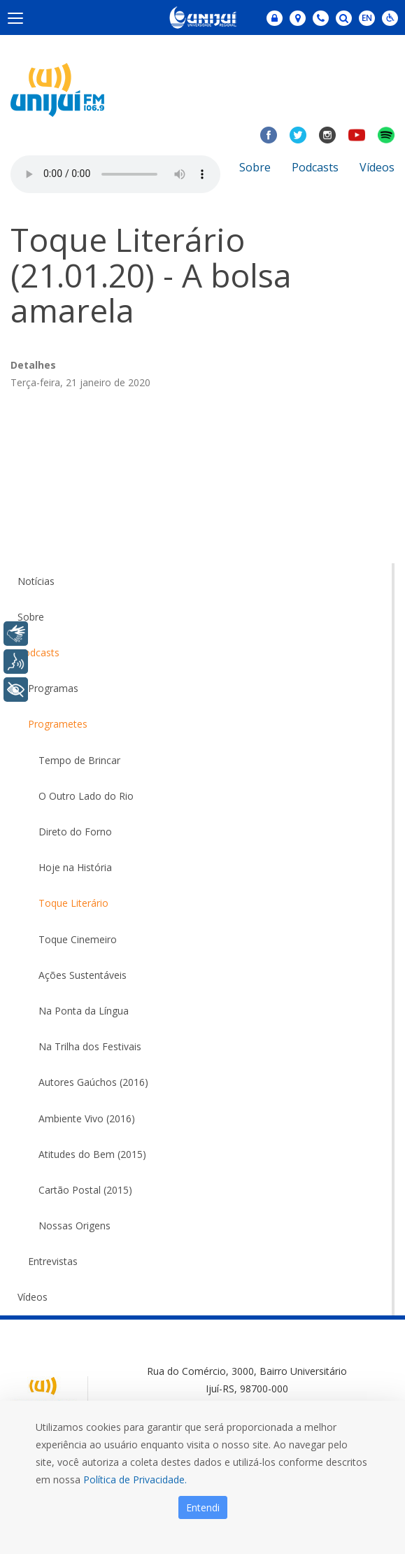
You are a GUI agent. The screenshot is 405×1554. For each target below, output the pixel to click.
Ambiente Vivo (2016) (86, 1118)
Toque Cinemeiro (77, 939)
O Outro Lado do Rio (86, 796)
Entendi (203, 1507)
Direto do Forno (75, 831)
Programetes (57, 723)
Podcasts (315, 167)
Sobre (255, 167)
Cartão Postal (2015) (85, 1189)
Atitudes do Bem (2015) (92, 1154)
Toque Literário (73, 903)
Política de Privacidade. (135, 1479)
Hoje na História (75, 867)
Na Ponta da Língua (83, 1010)
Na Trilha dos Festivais (89, 1046)
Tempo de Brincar (79, 760)
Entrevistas (53, 1261)
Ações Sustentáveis (82, 975)
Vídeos (377, 167)
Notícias (36, 581)
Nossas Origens (74, 1225)
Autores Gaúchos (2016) (93, 1082)
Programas (53, 688)
